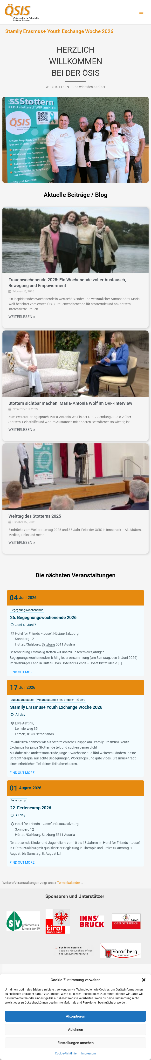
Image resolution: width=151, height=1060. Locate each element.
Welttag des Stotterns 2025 (34, 516)
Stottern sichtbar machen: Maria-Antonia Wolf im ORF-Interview (70, 403)
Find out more (22, 672)
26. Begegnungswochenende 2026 (43, 617)
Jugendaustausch (22, 700)
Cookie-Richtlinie (65, 1053)
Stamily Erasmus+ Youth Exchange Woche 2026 (59, 31)
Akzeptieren (75, 1016)
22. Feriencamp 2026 (30, 807)
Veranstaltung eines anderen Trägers (61, 700)
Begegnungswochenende (27, 610)
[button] (143, 979)
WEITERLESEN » (21, 317)
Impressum (88, 1053)
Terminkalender (68, 883)
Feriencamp (18, 800)
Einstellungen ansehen (75, 1043)
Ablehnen (75, 1029)
